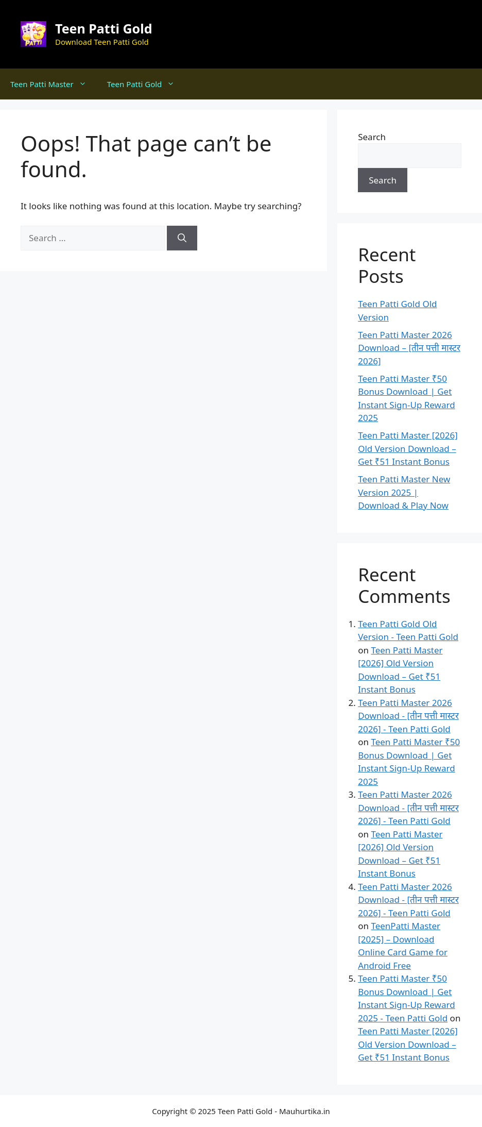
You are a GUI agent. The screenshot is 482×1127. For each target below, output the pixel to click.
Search (372, 137)
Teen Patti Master (53, 84)
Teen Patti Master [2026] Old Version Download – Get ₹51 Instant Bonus (408, 448)
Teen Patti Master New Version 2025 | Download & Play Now (404, 492)
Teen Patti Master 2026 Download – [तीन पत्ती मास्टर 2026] (409, 348)
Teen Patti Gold (103, 28)
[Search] (182, 238)
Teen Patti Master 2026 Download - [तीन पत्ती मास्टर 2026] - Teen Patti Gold (408, 716)
